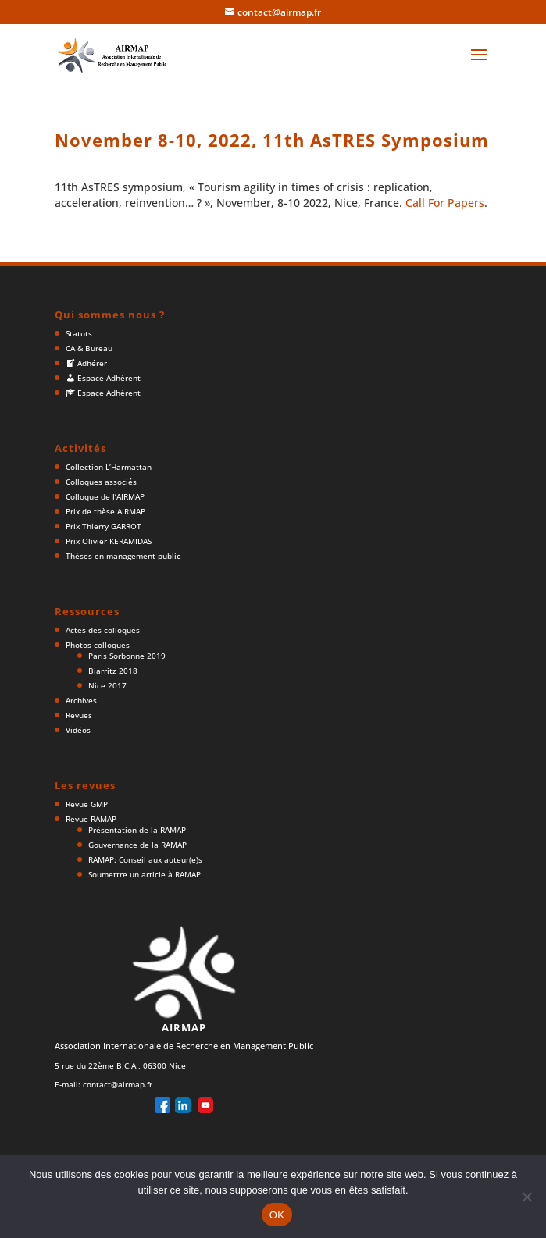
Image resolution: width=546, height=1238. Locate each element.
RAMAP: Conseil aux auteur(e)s (145, 859)
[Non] (526, 1196)
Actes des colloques (103, 629)
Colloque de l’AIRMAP (105, 496)
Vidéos (78, 729)
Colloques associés (101, 481)
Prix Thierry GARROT (103, 526)
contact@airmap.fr (117, 1084)
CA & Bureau (89, 348)
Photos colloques (98, 644)
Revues (79, 715)
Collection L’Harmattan (109, 466)
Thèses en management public (123, 555)
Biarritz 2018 (112, 670)
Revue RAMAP (91, 818)
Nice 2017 (107, 685)
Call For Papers (444, 202)
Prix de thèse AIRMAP (105, 511)
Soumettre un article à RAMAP (144, 874)
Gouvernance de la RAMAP (137, 844)
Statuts (79, 333)
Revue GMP (87, 804)
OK (276, 1215)
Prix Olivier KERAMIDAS (109, 540)
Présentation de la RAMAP (137, 829)
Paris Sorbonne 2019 (127, 655)
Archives (81, 700)
